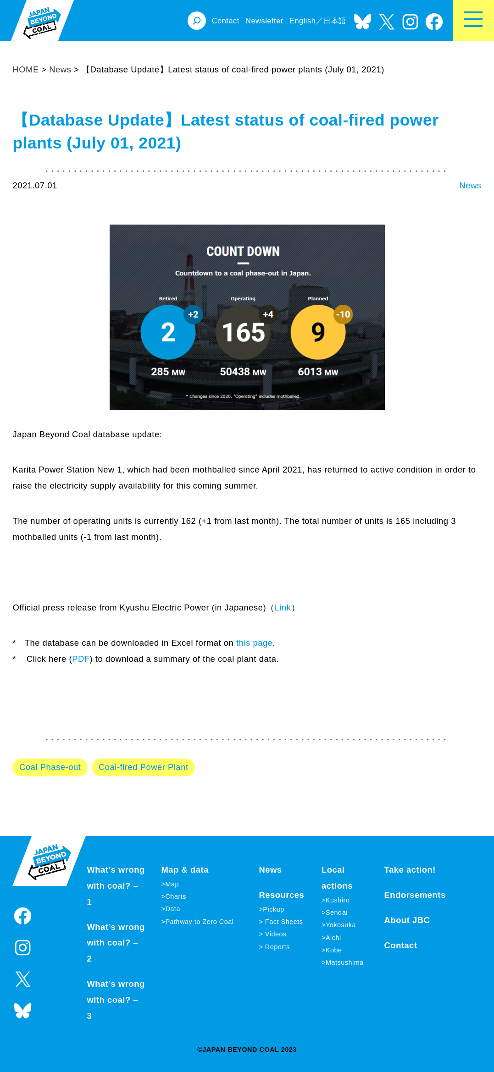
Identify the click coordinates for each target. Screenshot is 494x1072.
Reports (276, 947)
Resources (281, 895)
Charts (175, 896)
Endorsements (415, 895)
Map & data (184, 869)
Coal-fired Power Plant (144, 767)
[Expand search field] (197, 20)
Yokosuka (341, 925)
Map (172, 884)
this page (254, 643)
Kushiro (338, 900)
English (302, 20)
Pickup (273, 909)
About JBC (407, 920)
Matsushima (345, 962)
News (470, 185)
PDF (80, 659)
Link (283, 607)
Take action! (410, 869)
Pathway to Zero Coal (199, 921)
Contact (400, 945)
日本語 (334, 20)
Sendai (337, 912)
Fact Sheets (283, 921)
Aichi (333, 937)
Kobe (334, 950)
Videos (275, 934)
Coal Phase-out (50, 767)
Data (172, 909)
